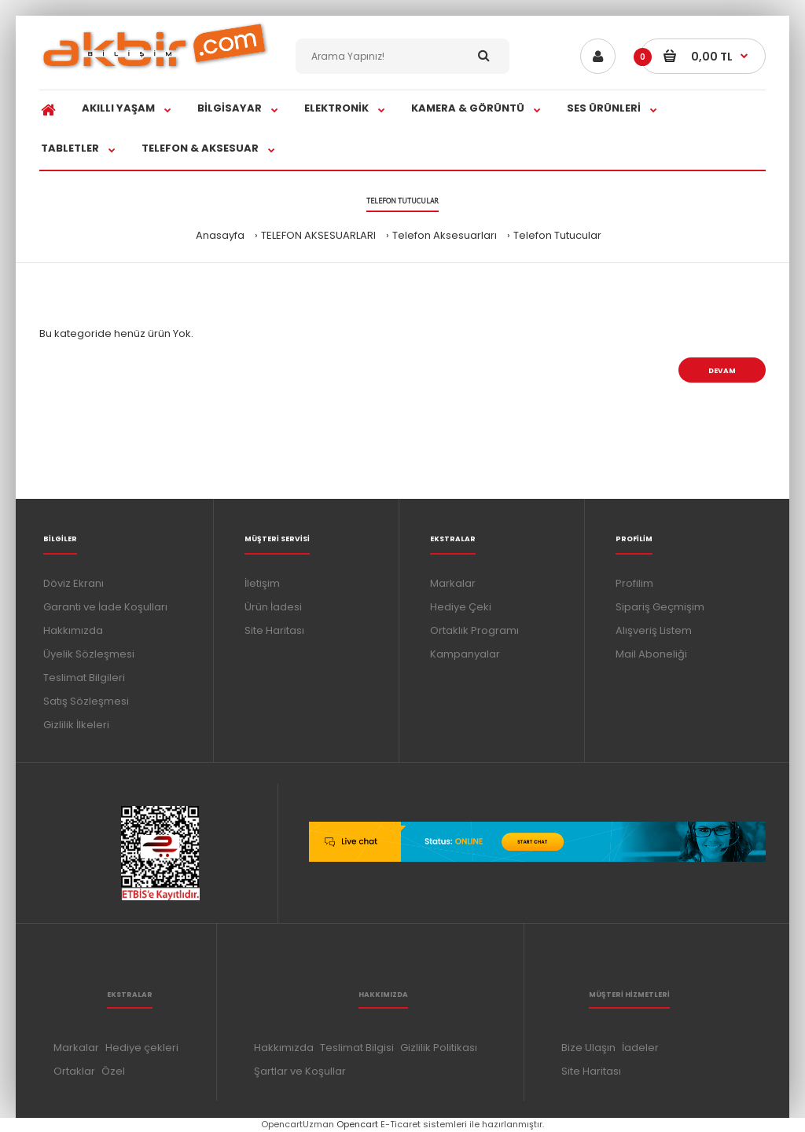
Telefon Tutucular (557, 235)
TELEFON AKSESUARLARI (318, 235)
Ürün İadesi (273, 606)
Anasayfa (220, 235)
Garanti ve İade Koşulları (105, 606)
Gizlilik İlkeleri (76, 724)
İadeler (640, 1047)
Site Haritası (274, 630)
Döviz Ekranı (73, 583)
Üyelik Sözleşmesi (88, 654)
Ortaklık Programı (474, 630)
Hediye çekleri (141, 1047)
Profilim (634, 583)
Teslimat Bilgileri (84, 677)
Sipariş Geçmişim (660, 606)
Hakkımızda (73, 630)
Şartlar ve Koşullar (300, 1071)
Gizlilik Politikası (438, 1047)
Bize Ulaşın (588, 1047)
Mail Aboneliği (651, 654)
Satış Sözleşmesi (86, 701)
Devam (722, 371)
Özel (113, 1071)
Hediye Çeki (460, 606)
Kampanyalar (465, 654)
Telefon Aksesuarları (444, 235)
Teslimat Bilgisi (357, 1047)
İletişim (262, 583)
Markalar (453, 583)
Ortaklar (74, 1071)
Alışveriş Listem (654, 630)
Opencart (357, 1124)
